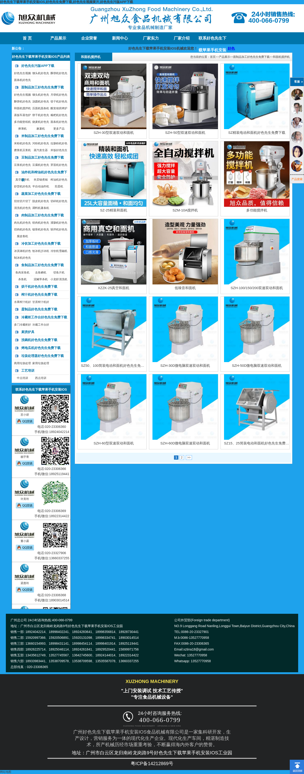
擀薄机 (22, 128)
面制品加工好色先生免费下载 (42, 87)
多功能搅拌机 (256, 210)
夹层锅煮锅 (41, 179)
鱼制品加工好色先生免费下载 (42, 265)
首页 (213, 56)
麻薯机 (40, 128)
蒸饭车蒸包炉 (22, 115)
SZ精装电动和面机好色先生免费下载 (256, 132)
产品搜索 (297, 179)
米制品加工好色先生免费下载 (42, 136)
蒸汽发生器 (41, 150)
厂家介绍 (182, 38)
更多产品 (59, 128)
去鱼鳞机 (40, 272)
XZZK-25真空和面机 (113, 288)
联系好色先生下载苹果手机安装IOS (212, 40)
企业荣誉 (89, 38)
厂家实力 (151, 38)
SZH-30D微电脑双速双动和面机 (185, 365)
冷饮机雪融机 (59, 251)
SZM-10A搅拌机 (185, 210)
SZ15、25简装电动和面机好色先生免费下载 (258, 443)
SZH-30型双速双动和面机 (114, 132)
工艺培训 (27, 370)
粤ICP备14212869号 (152, 763)
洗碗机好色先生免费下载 (39, 340)
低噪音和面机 (185, 288)
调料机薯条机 (40, 208)
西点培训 (40, 378)
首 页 (27, 38)
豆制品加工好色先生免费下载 (42, 157)
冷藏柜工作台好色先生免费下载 (44, 317)
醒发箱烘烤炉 (59, 108)
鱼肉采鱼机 (22, 272)
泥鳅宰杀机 (41, 279)
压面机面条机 (40, 108)
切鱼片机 (59, 272)
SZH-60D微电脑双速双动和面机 (185, 443)
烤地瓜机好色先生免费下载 (41, 348)
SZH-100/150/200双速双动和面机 (257, 288)
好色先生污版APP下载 (37, 66)
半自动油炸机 (40, 186)
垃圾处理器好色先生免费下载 (42, 356)
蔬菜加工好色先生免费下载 (41, 194)
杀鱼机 (22, 279)
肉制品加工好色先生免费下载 (42, 215)
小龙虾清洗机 (59, 279)
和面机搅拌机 (22, 108)
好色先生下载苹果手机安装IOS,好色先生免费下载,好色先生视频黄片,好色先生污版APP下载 (66, 2)
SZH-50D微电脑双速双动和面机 (257, 365)
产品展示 (58, 38)
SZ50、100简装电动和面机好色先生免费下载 (116, 365)
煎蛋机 (59, 186)
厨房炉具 (27, 332)
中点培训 (22, 378)
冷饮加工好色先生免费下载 (41, 243)
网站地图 (5, 772)
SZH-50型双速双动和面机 (185, 132)
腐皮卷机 (22, 236)
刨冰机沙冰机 (40, 251)
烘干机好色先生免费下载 (39, 286)
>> (189, 457)
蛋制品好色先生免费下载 (39, 309)
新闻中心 (120, 38)
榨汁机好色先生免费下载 (39, 294)
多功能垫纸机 (22, 122)
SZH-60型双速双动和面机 (114, 443)
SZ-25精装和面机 (113, 210)
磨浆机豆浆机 (22, 150)
